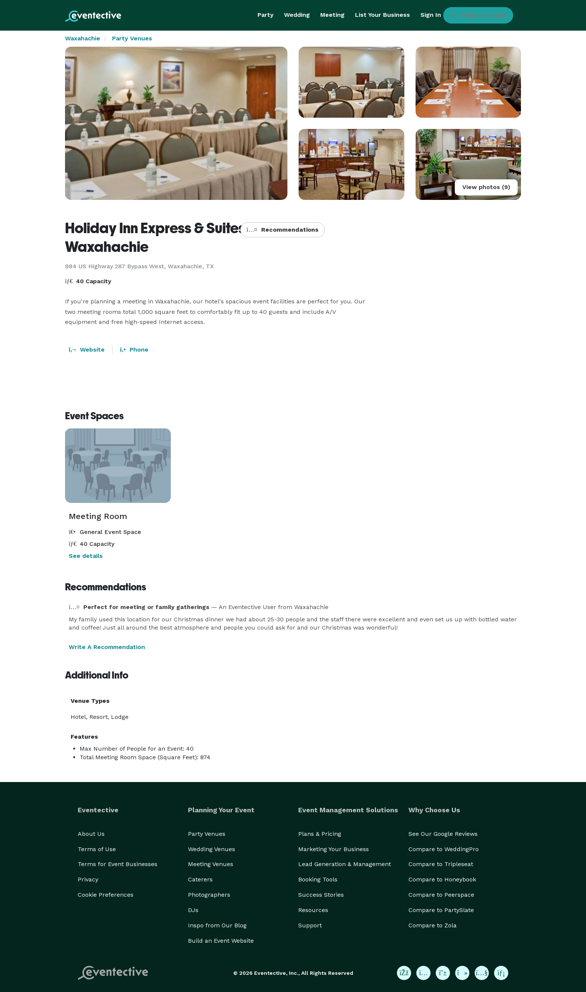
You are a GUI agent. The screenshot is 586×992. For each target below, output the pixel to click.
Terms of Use (97, 849)
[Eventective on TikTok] (462, 973)
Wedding (297, 14)
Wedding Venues (211, 849)
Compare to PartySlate (441, 910)
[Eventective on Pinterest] (443, 973)
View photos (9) (486, 187)
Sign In (430, 14)
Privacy (88, 879)
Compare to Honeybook (442, 879)
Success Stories (321, 894)
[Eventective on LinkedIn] (501, 973)
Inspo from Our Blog (217, 925)
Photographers (209, 894)
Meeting (332, 14)
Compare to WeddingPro (443, 849)
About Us (91, 833)
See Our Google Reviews (443, 833)
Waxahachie (82, 38)
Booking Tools (317, 879)
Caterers (200, 879)
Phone (134, 349)
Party (265, 14)
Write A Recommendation (107, 646)
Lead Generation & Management (344, 864)
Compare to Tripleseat (440, 864)
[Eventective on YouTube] (482, 973)
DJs (193, 910)
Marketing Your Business (333, 849)
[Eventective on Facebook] (404, 973)
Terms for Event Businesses (117, 864)
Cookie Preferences (105, 894)
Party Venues (132, 38)
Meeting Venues (210, 864)
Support (310, 925)
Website (87, 349)
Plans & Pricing (319, 833)
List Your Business (382, 14)
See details (86, 555)
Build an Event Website (221, 940)
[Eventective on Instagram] (423, 973)
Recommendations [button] (282, 229)
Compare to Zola (432, 925)
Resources (313, 910)
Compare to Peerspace (441, 894)
